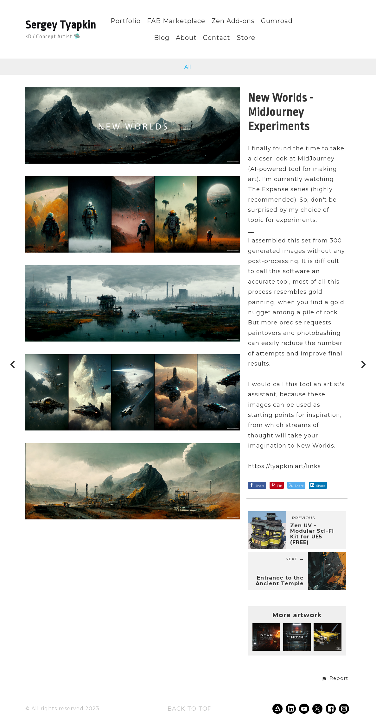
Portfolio (126, 21)
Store (246, 37)
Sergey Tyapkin (60, 25)
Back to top (190, 708)
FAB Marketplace (176, 21)
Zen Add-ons (233, 21)
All (188, 67)
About (186, 37)
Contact (216, 37)
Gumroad (277, 21)
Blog (161, 37)
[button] (335, 678)
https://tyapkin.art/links (284, 466)
